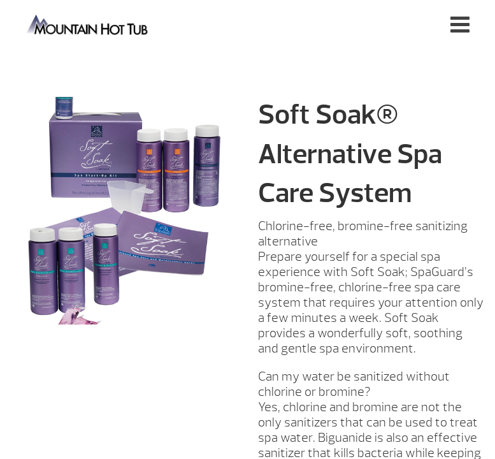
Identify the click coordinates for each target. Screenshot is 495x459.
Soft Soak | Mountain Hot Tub (88, 24)
